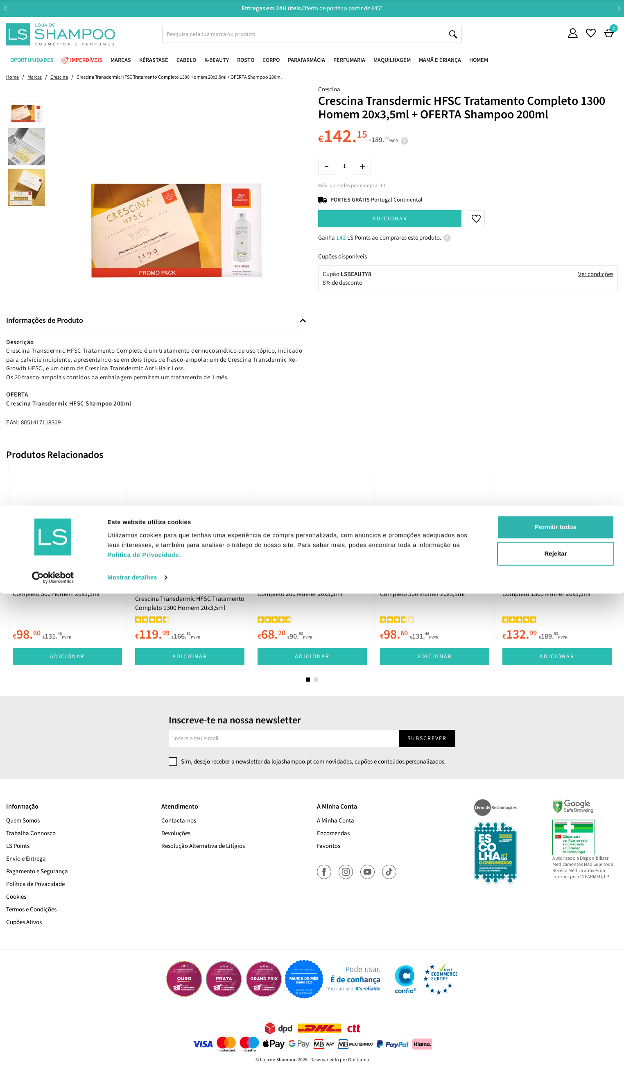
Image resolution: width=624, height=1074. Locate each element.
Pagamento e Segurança (37, 871)
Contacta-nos (178, 820)
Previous (5, 8)
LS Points (17, 846)
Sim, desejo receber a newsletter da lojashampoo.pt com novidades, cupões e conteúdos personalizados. (313, 761)
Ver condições (595, 274)
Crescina (329, 89)
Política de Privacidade (35, 884)
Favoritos (328, 846)
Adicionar (390, 219)
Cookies (16, 897)
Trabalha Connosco (31, 833)
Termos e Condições (31, 909)
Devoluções (175, 833)
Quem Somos (23, 820)
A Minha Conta (335, 820)
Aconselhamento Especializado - (316, 8)
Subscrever (427, 738)
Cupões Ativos (24, 922)
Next (619, 8)
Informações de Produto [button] (44, 321)
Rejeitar (555, 1034)
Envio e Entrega (26, 858)
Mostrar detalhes (132, 1057)
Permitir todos (556, 1007)
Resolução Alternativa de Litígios (203, 846)
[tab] (156, 320)
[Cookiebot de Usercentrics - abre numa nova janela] (53, 1058)
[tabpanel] (67, 568)
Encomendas (333, 833)
